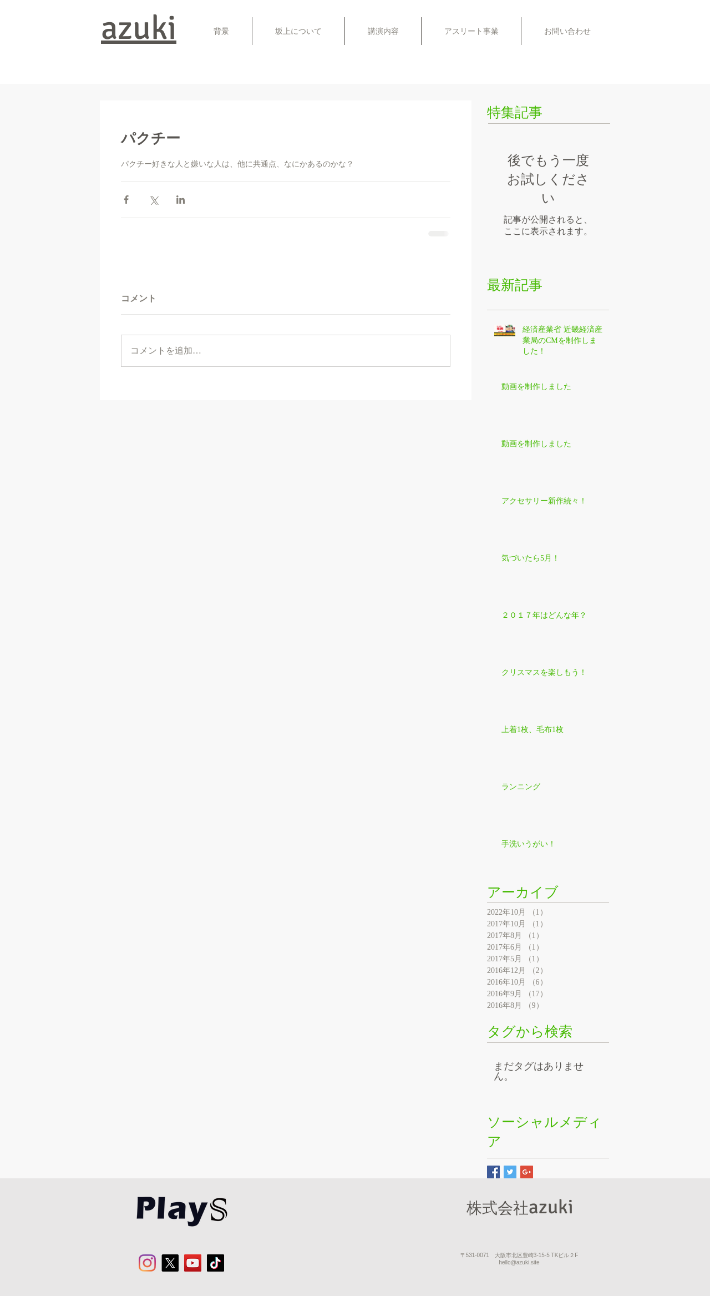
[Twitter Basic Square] (510, 1172)
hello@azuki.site (519, 1262)
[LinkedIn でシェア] (180, 199)
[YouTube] (192, 1263)
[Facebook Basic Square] (493, 1172)
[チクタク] (215, 1263)
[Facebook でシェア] (126, 199)
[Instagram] (147, 1263)
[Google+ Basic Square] (526, 1172)
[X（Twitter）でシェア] (153, 199)
